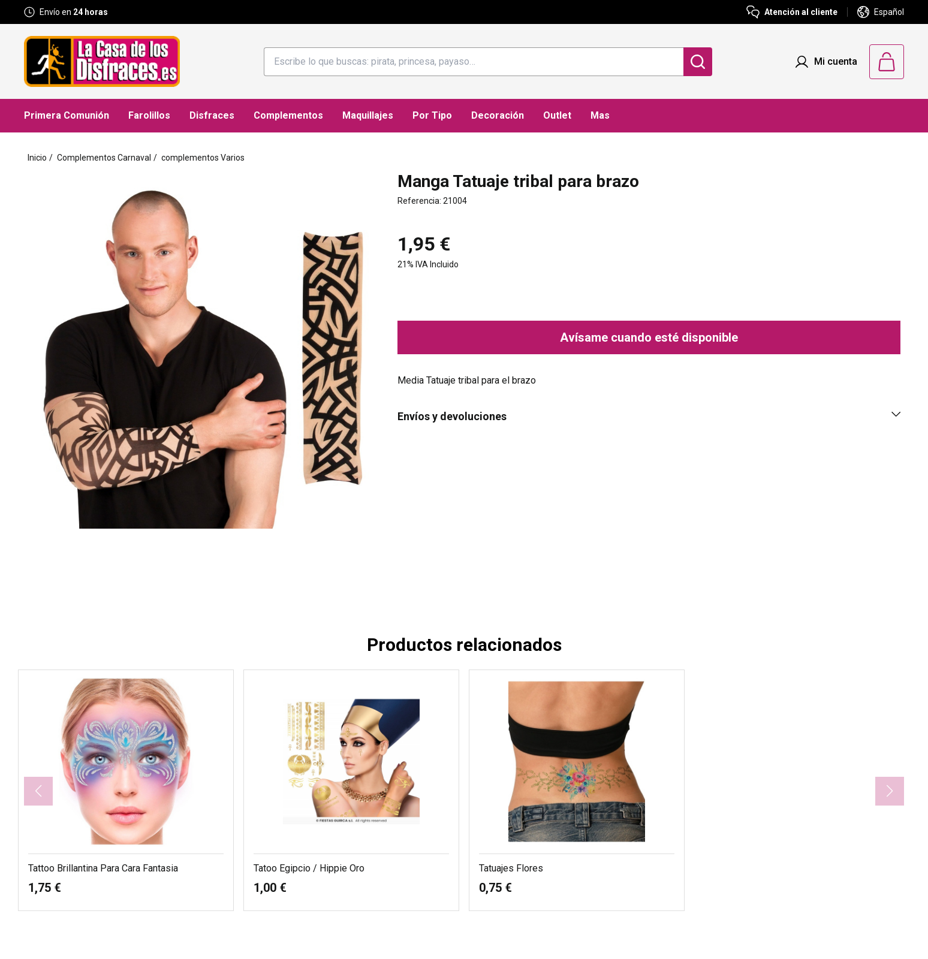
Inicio (37, 157)
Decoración (497, 115)
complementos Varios (203, 157)
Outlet (557, 115)
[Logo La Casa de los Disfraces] (102, 61)
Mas (600, 115)
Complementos (288, 115)
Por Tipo (432, 115)
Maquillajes (367, 115)
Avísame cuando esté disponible (649, 337)
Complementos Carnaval (104, 157)
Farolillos (149, 115)
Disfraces (211, 115)
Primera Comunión (66, 115)
